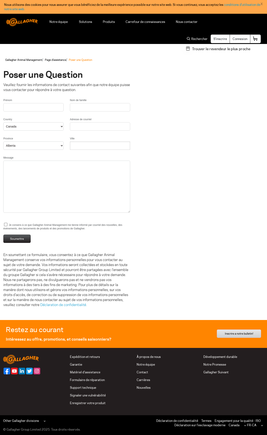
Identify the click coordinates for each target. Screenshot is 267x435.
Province (8, 138)
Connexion (240, 39)
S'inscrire (220, 39)
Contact (142, 372)
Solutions (85, 22)
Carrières (143, 380)
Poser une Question (80, 60)
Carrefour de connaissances (145, 22)
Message (8, 157)
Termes (206, 421)
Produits (109, 22)
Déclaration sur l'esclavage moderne (199, 425)
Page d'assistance (55, 60)
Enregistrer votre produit (88, 403)
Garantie (76, 364)
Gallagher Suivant (216, 372)
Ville (72, 138)
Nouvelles (144, 387)
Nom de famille (78, 100)
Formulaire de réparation (87, 380)
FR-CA (251, 425)
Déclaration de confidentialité (177, 421)
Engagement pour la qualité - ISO (238, 421)
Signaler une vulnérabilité (88, 395)
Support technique (83, 387)
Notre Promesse (214, 364)
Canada (234, 425)
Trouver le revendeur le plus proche (221, 48)
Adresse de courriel (80, 119)
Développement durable (220, 357)
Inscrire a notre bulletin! (239, 333)
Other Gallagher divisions (21, 421)
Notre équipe (58, 22)
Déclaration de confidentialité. (63, 304)
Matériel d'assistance (85, 372)
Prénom (7, 100)
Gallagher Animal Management (23, 60)
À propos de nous (149, 357)
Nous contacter (187, 22)
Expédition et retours (85, 357)
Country (7, 119)
